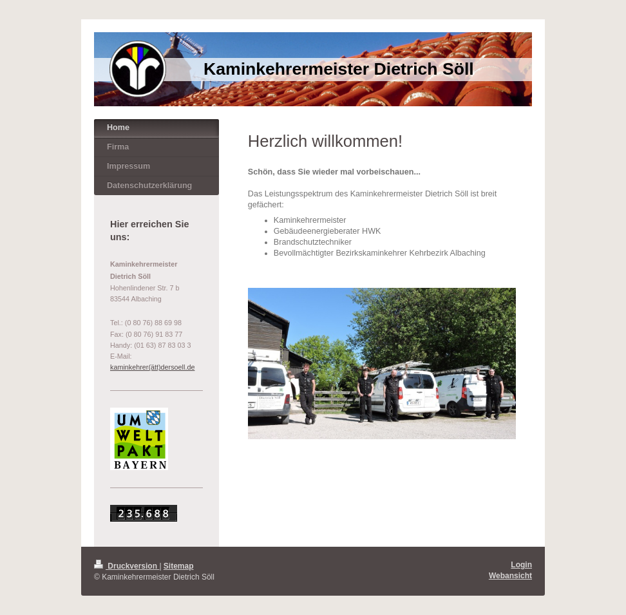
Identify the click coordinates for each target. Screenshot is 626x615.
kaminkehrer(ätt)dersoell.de (152, 367)
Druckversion (126, 566)
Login (521, 564)
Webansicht (510, 575)
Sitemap (179, 566)
